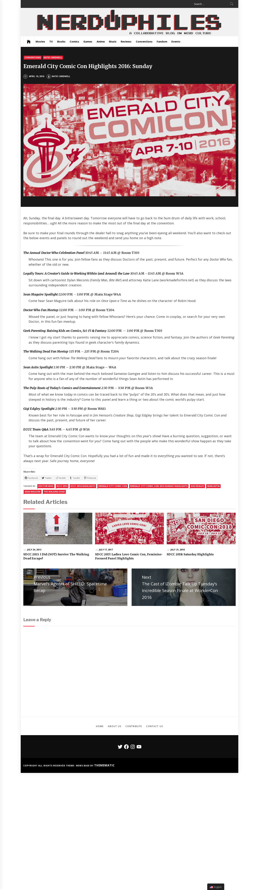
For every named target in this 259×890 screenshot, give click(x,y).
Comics (74, 41)
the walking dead (54, 491)
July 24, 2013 (34, 549)
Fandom (162, 41)
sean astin (213, 486)
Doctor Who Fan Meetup (40, 310)
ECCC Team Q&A (35, 429)
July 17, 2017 (106, 549)
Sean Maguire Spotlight (40, 294)
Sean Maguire (33, 491)
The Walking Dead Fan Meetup (45, 351)
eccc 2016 (62, 486)
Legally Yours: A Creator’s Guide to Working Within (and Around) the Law (76, 273)
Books (61, 41)
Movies (40, 41)
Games (87, 41)
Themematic (104, 765)
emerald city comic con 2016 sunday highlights (159, 486)
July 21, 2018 (178, 549)
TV (51, 41)
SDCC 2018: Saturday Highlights (190, 554)
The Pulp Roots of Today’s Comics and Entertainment (62, 388)
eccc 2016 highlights (83, 486)
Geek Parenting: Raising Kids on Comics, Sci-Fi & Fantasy (65, 331)
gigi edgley (197, 486)
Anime (101, 41)
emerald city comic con (112, 486)
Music (113, 41)
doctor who (46, 486)
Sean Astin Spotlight (38, 367)
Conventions (144, 41)
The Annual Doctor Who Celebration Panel (54, 253)
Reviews (126, 41)
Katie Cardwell (53, 57)
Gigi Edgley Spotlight (38, 409)
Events (175, 41)
